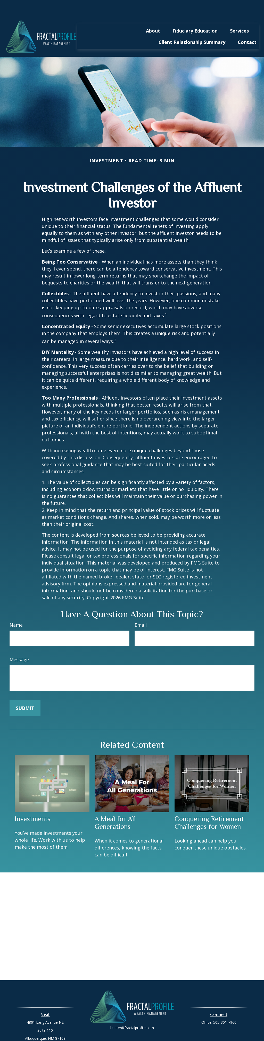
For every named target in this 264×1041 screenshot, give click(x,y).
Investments (33, 803)
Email (141, 609)
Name (16, 609)
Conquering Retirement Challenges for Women (209, 807)
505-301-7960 (224, 1006)
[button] (153, 15)
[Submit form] (25, 693)
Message (19, 644)
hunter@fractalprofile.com (132, 1012)
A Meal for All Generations (115, 807)
